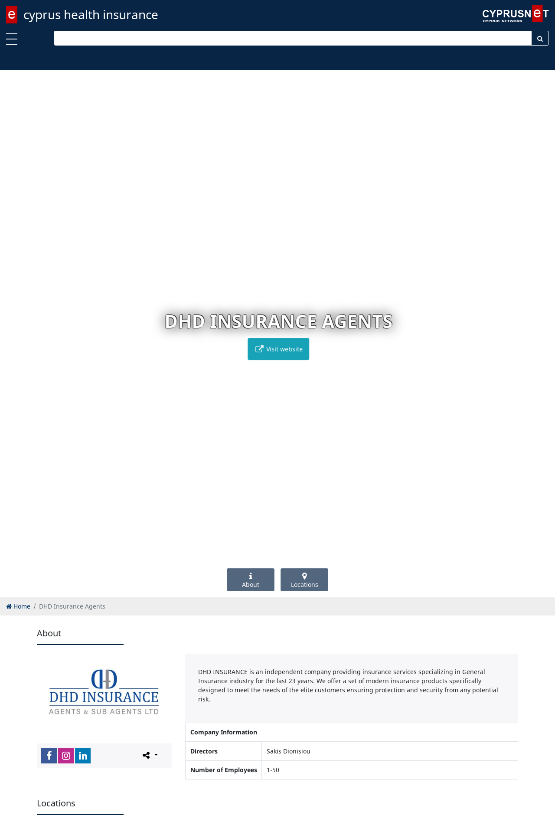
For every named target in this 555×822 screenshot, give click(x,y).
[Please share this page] (149, 755)
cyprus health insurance (90, 14)
